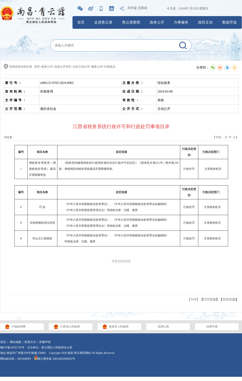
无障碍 (142, 8)
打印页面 (209, 299)
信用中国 (212, 326)
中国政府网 (18, 326)
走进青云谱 (103, 22)
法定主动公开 (81, 66)
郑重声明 (45, 342)
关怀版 (132, 8)
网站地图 (15, 342)
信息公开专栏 (62, 66)
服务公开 (97, 66)
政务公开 (157, 22)
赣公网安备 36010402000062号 (54, 358)
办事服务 (181, 22)
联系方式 (30, 342)
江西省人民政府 (70, 326)
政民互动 (205, 22)
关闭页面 (228, 299)
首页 (81, 22)
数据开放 (229, 22)
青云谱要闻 (131, 22)
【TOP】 (193, 299)
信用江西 (163, 326)
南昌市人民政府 (119, 326)
